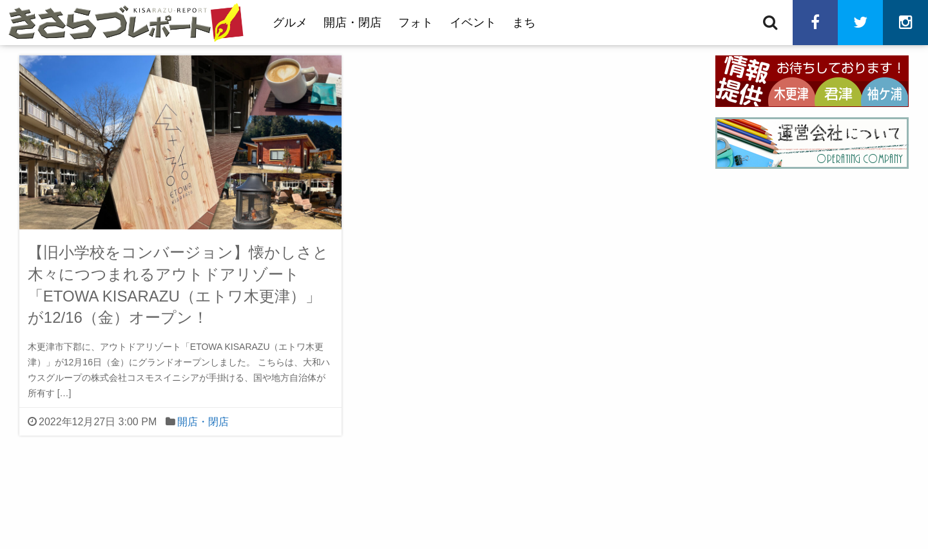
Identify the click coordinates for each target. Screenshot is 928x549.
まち (524, 22)
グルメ (290, 22)
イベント (473, 22)
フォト (415, 22)
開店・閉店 (353, 22)
